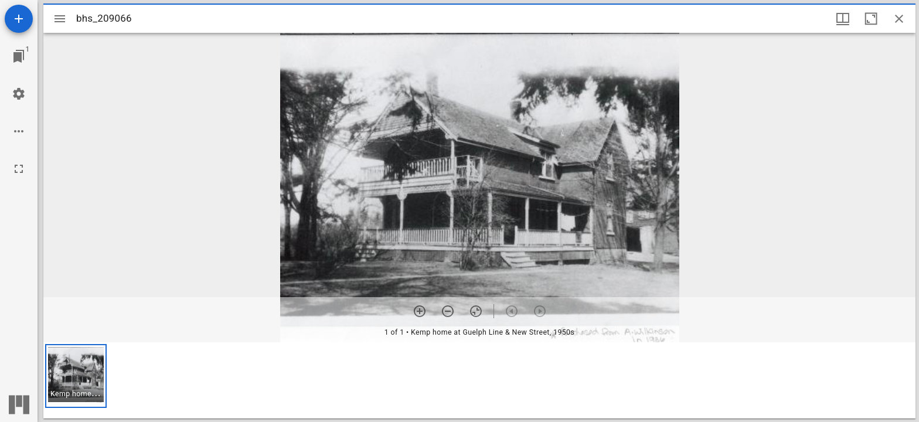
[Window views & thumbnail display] (843, 19)
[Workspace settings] (19, 94)
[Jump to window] (19, 56)
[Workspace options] (19, 131)
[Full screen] (19, 169)
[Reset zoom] (476, 311)
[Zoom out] (448, 311)
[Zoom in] (420, 311)
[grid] (479, 380)
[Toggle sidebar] (60, 19)
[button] (76, 376)
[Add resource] (19, 19)
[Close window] (899, 19)
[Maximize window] (871, 19)
